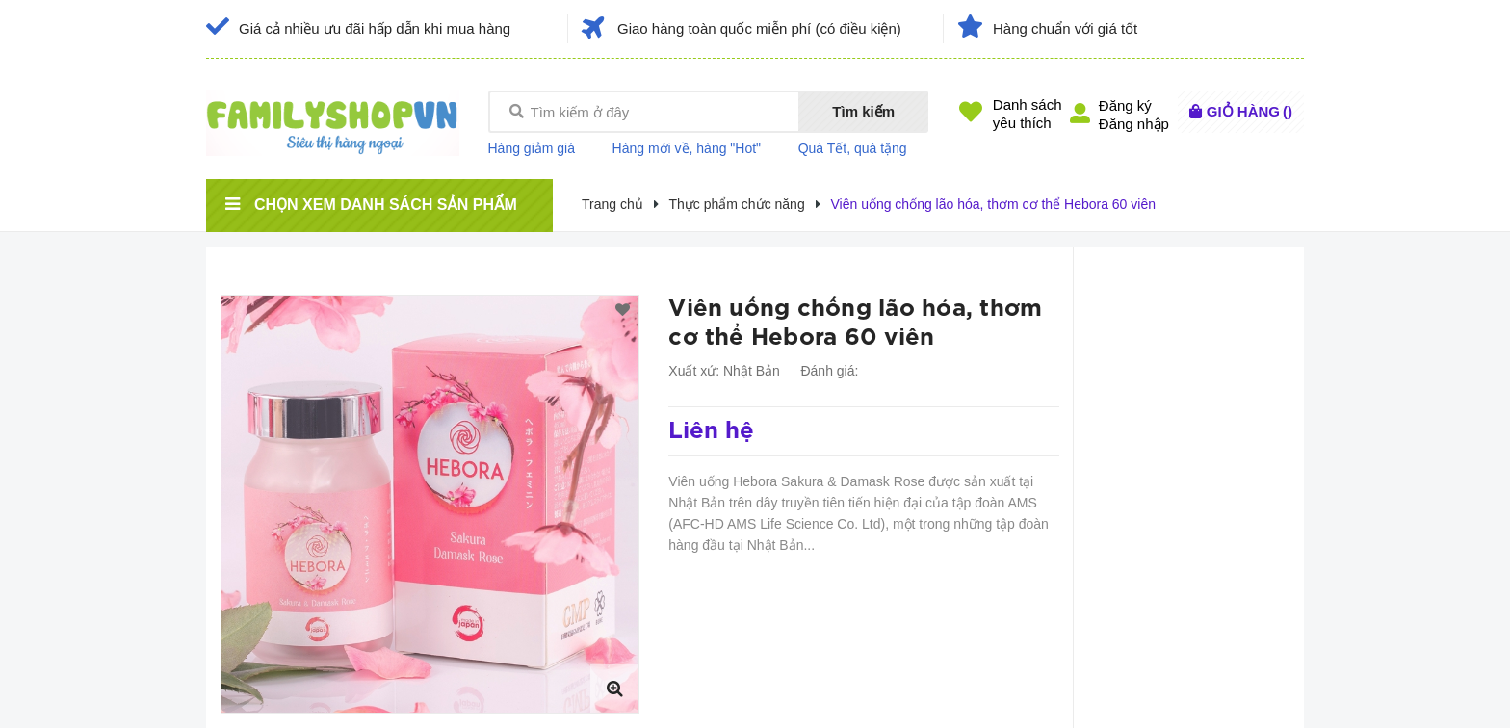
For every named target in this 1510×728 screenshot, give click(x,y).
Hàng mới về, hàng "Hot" (687, 148)
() (1249, 111)
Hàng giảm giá (532, 148)
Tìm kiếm (863, 111)
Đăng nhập (1134, 124)
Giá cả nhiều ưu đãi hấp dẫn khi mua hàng (374, 28)
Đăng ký (1125, 105)
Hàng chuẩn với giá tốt (1065, 28)
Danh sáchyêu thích (1027, 113)
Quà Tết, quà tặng (852, 148)
